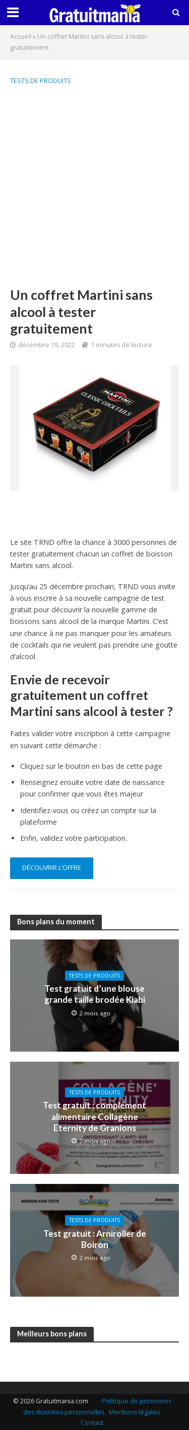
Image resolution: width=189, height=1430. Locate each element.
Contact (92, 1422)
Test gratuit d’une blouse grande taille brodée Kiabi (94, 994)
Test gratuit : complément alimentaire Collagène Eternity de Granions (94, 1116)
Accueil (20, 36)
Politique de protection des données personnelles (97, 1406)
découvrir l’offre (51, 867)
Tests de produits (40, 80)
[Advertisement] (94, 187)
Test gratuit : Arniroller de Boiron (94, 1239)
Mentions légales (134, 1412)
